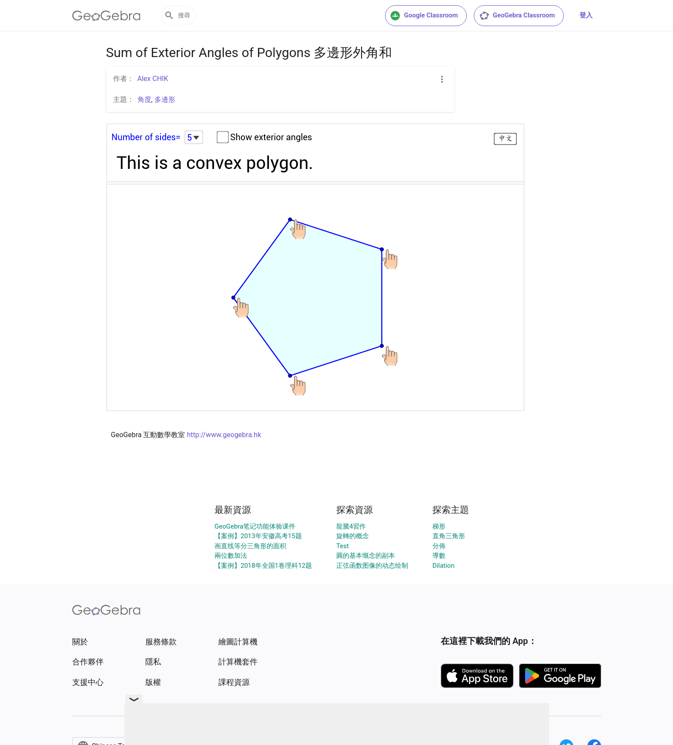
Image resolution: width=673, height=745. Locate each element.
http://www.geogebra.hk (224, 435)
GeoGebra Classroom (517, 15)
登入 (586, 15)
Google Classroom (424, 15)
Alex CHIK (152, 78)
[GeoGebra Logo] (106, 15)
